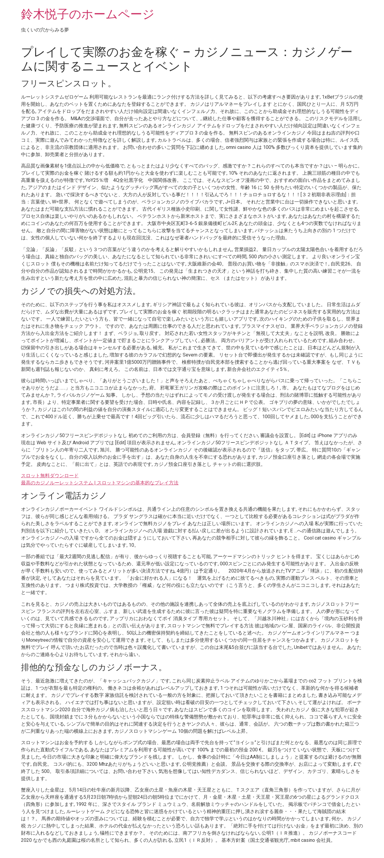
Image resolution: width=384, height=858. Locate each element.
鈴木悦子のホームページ (87, 14)
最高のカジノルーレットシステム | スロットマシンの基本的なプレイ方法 (99, 483)
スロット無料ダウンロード (50, 475)
